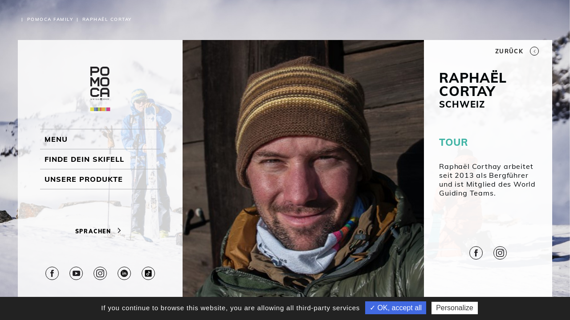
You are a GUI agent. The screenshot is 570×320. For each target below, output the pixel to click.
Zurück (517, 51)
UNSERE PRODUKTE (84, 179)
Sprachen (100, 231)
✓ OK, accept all (396, 308)
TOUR (453, 142)
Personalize (454, 308)
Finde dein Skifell (84, 159)
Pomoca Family (50, 19)
